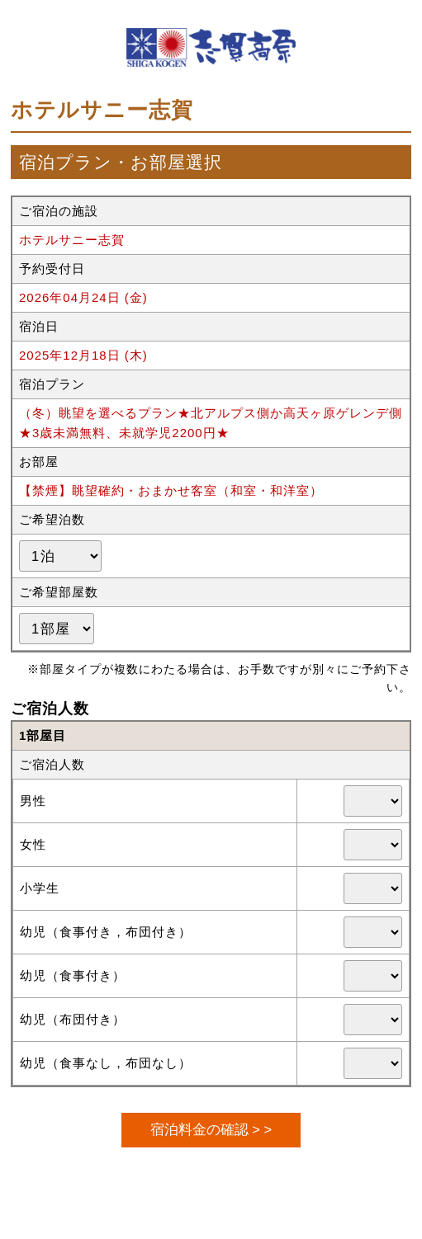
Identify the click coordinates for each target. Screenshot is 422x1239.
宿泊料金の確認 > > (211, 1129)
